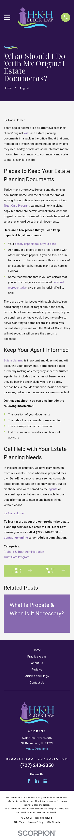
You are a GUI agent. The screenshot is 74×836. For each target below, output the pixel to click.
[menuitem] (19, 822)
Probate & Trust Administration (24, 552)
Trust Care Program (16, 205)
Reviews (37, 669)
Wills (27, 133)
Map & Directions (37, 749)
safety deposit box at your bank (35, 244)
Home (37, 650)
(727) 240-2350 (37, 765)
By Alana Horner (14, 513)
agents (53, 489)
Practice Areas (37, 656)
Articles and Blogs (37, 676)
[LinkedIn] (37, 781)
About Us (37, 663)
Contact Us (37, 682)
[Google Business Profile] (45, 781)
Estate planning (13, 360)
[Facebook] (29, 781)
